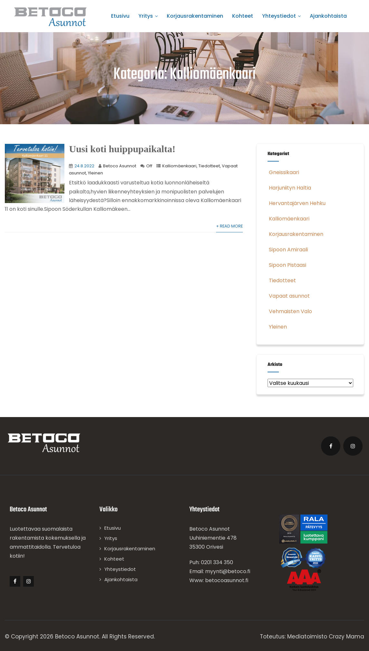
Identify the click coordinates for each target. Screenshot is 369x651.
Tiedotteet (209, 166)
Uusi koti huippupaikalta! (122, 149)
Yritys (148, 16)
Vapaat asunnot (289, 296)
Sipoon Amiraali (288, 249)
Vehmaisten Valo (290, 311)
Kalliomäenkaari (179, 166)
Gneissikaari (283, 172)
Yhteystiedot (281, 16)
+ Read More (229, 226)
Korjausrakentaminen (195, 16)
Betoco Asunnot (119, 166)
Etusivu (120, 16)
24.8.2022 (84, 166)
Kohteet (242, 16)
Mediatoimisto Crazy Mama (325, 636)
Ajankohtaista (328, 16)
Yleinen (95, 173)
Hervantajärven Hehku (297, 203)
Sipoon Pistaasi (287, 265)
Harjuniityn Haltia (289, 187)
